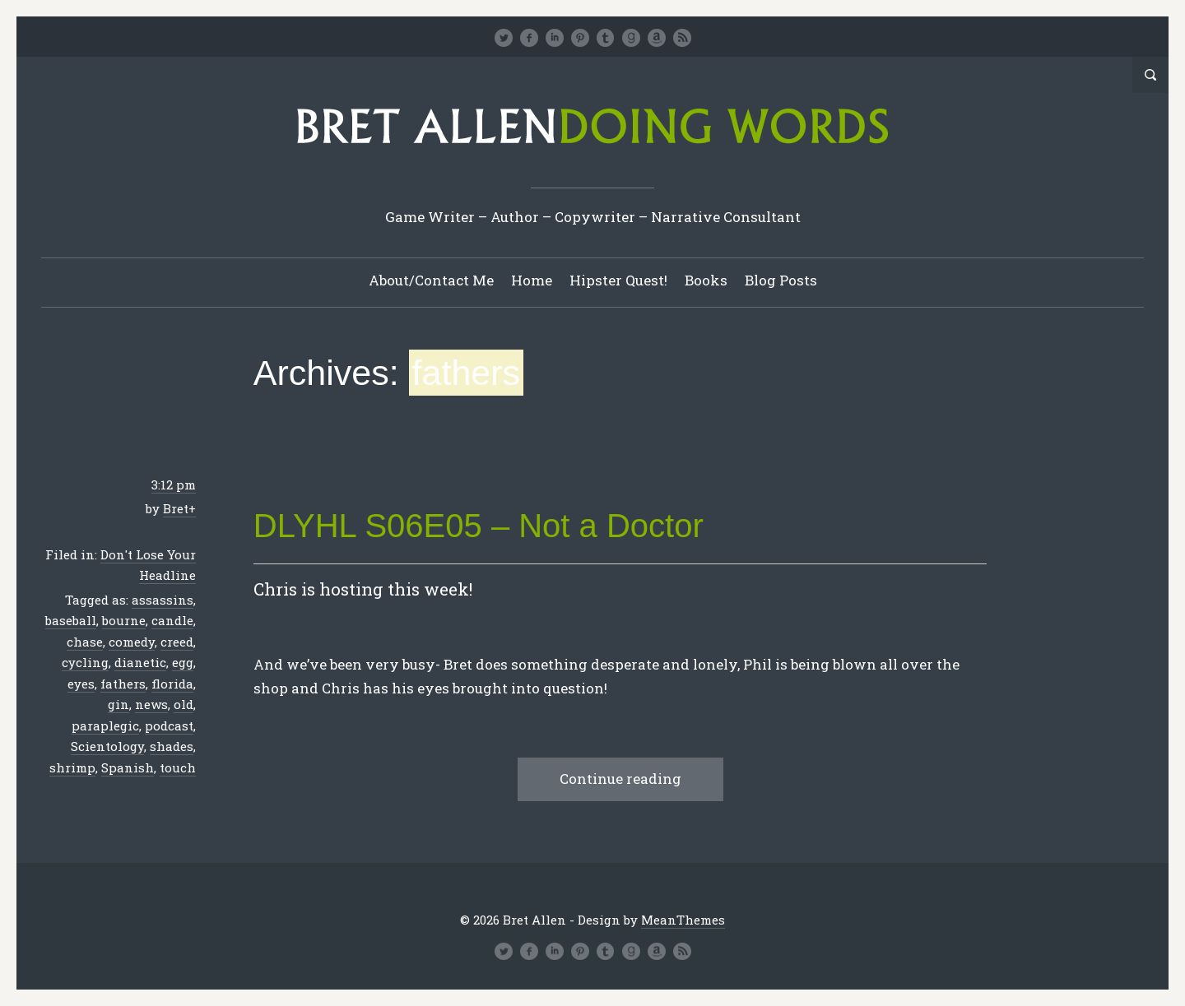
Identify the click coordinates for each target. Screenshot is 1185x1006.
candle (172, 620)
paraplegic (105, 725)
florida (172, 683)
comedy (132, 641)
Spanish (127, 767)
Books (706, 280)
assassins (162, 599)
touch (178, 767)
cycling (85, 662)
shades (171, 746)
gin (118, 704)
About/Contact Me (431, 280)
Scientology (107, 746)
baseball (70, 620)
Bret (175, 508)
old (183, 704)
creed (176, 641)
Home (531, 280)
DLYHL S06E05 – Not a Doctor (478, 526)
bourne (124, 620)
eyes (81, 683)
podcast (169, 725)
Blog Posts (781, 280)
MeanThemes (683, 919)
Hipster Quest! (618, 280)
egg (182, 662)
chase (85, 641)
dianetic (140, 662)
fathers (123, 683)
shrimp (72, 767)
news (151, 704)
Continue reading (620, 778)
